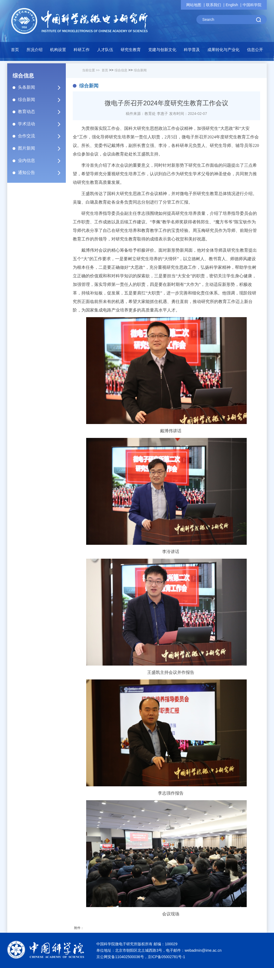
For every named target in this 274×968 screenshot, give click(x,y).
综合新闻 (41, 100)
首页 (15, 49)
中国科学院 (252, 5)
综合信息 (121, 70)
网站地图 (193, 5)
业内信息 (41, 160)
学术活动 (41, 124)
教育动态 (41, 112)
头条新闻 (41, 87)
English (232, 5)
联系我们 (213, 5)
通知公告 (41, 172)
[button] (58, 51)
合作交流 (41, 136)
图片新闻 (41, 148)
